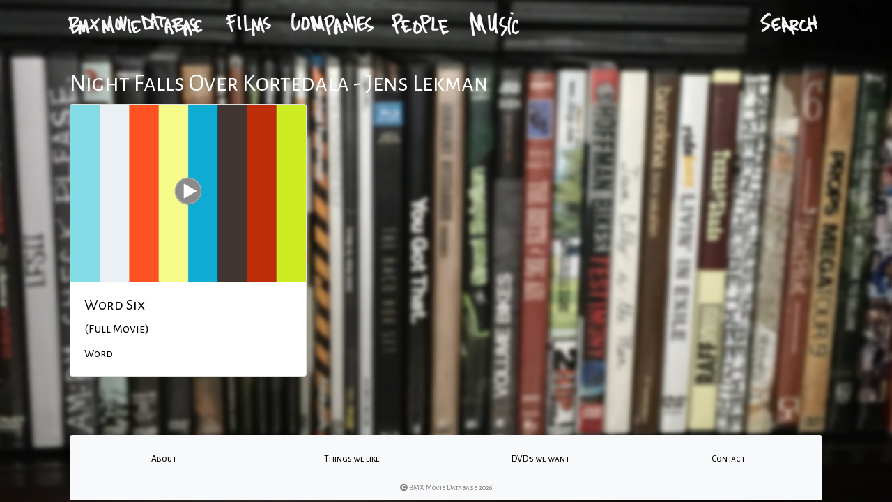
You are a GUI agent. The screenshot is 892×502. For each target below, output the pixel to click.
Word (98, 353)
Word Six (114, 304)
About (163, 459)
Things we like (352, 459)
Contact (728, 459)
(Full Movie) (116, 329)
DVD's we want (540, 459)
